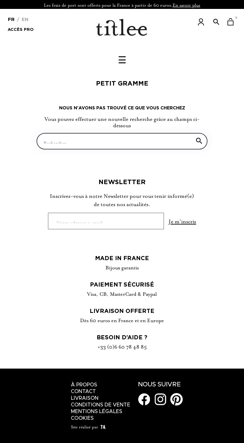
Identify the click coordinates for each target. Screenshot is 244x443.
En (24, 19)
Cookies (82, 418)
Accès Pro (21, 29)
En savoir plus (186, 4)
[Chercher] (122, 141)
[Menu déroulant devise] (11, 19)
